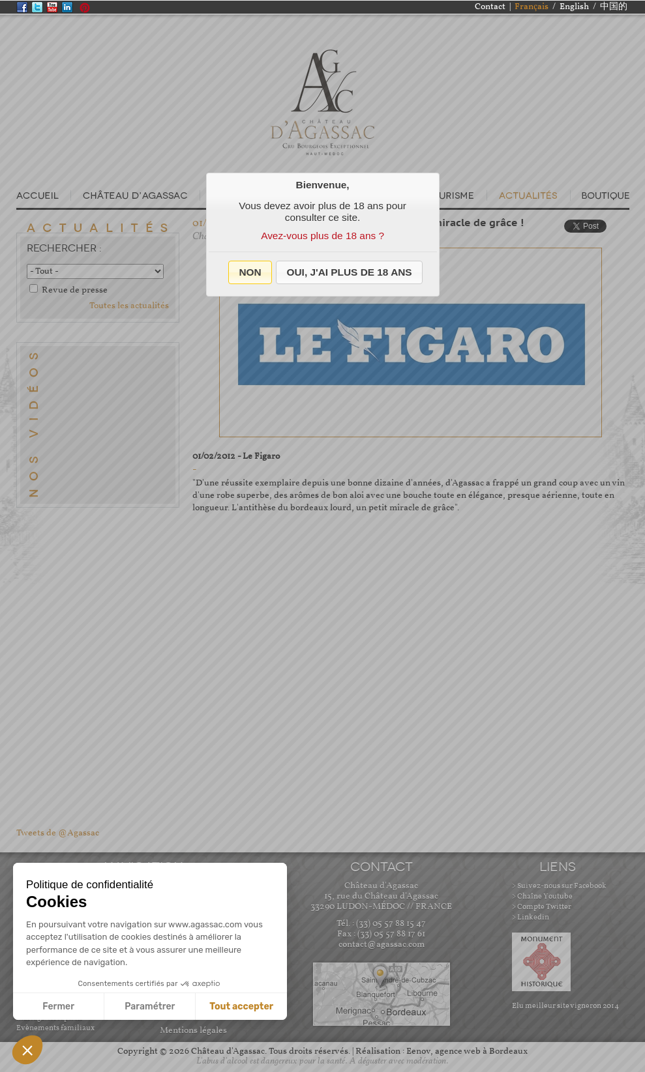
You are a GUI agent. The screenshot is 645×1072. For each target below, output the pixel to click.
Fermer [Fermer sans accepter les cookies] (58, 1006)
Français (531, 7)
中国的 (613, 7)
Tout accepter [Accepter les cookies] (241, 1006)
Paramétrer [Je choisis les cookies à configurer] (150, 1006)
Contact (490, 7)
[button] (250, 272)
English (574, 7)
